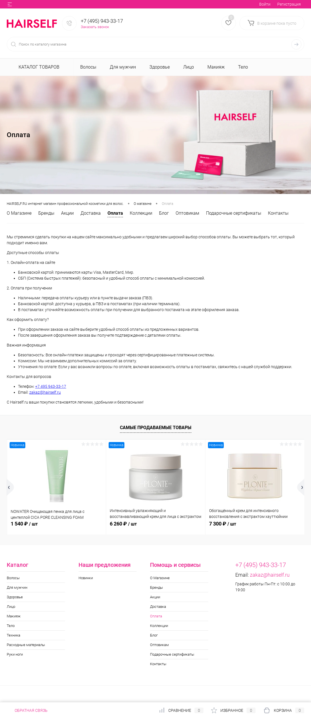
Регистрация (289, 4)
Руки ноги (15, 654)
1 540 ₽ (24, 524)
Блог (164, 213)
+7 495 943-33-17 (50, 386)
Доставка (90, 213)
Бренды (46, 213)
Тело (11, 626)
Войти (264, 4)
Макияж (14, 616)
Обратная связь (27, 710)
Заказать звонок (95, 27)
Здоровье (15, 597)
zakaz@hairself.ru (45, 392)
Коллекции (141, 213)
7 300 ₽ (222, 524)
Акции (67, 213)
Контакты (278, 213)
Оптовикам (187, 213)
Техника (13, 635)
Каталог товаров (38, 67)
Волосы (13, 578)
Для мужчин (17, 587)
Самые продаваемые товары (155, 427)
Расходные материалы (26, 645)
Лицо (11, 606)
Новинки (86, 578)
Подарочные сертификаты (233, 213)
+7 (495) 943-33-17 (102, 21)
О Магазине (19, 213)
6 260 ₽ (123, 524)
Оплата (115, 213)
